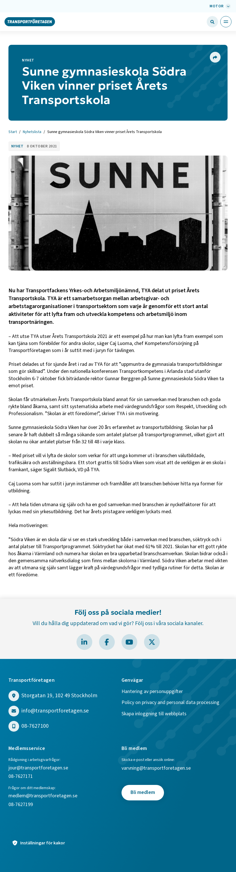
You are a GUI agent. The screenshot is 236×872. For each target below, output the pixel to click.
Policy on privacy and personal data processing (170, 703)
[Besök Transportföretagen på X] (152, 642)
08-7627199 (21, 805)
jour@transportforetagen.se (38, 768)
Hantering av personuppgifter (152, 692)
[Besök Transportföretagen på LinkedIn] (84, 642)
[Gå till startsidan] (30, 21)
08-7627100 (35, 726)
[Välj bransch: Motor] (219, 6)
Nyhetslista (32, 132)
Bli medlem (143, 792)
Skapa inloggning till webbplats (154, 714)
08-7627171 (20, 776)
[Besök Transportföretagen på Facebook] (107, 642)
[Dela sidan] (215, 57)
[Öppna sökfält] (212, 21)
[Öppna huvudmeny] (225, 21)
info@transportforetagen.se (55, 710)
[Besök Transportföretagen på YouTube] (129, 642)
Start (12, 132)
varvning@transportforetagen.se (156, 768)
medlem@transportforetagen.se (42, 796)
